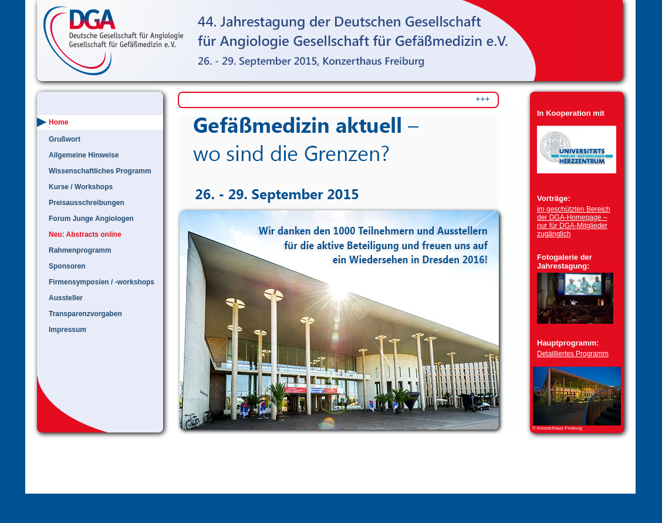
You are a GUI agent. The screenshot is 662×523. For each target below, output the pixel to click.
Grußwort (64, 139)
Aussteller (66, 298)
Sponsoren (67, 266)
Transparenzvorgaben (85, 314)
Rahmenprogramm (80, 250)
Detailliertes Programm (573, 354)
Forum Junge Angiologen (91, 218)
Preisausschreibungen (86, 203)
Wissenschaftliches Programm (100, 171)
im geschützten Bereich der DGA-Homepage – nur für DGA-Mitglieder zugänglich (573, 221)
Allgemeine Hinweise (84, 155)
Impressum (67, 330)
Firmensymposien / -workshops (101, 282)
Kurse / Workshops (81, 187)
